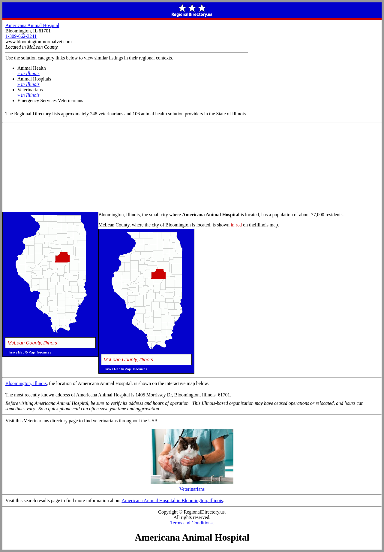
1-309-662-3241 (21, 36)
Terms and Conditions (191, 522)
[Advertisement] (192, 168)
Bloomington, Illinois (26, 383)
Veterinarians (192, 487)
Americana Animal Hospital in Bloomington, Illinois (172, 500)
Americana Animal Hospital (32, 25)
